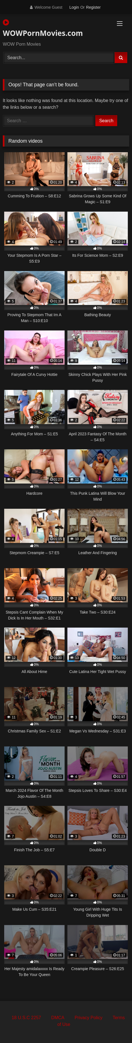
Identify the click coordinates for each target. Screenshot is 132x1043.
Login (74, 7)
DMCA (57, 1017)
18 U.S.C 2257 (26, 1017)
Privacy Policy (89, 1017)
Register (93, 7)
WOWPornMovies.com (43, 28)
